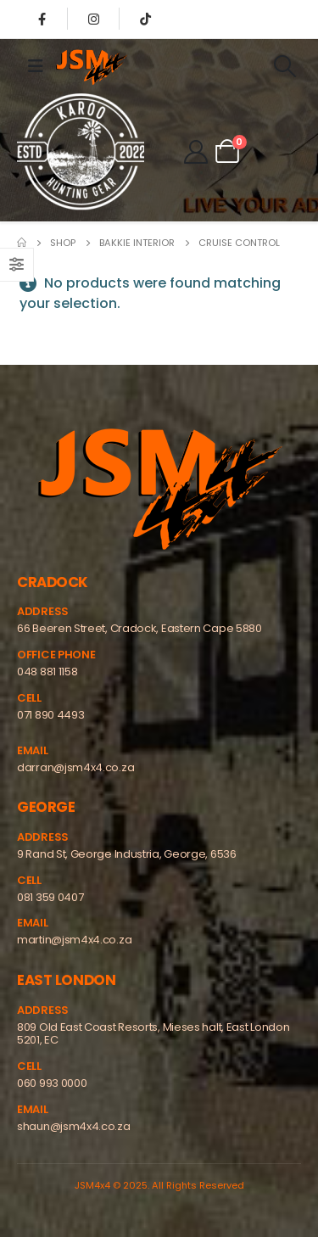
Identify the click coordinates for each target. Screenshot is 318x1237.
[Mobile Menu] (35, 66)
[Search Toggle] (284, 66)
